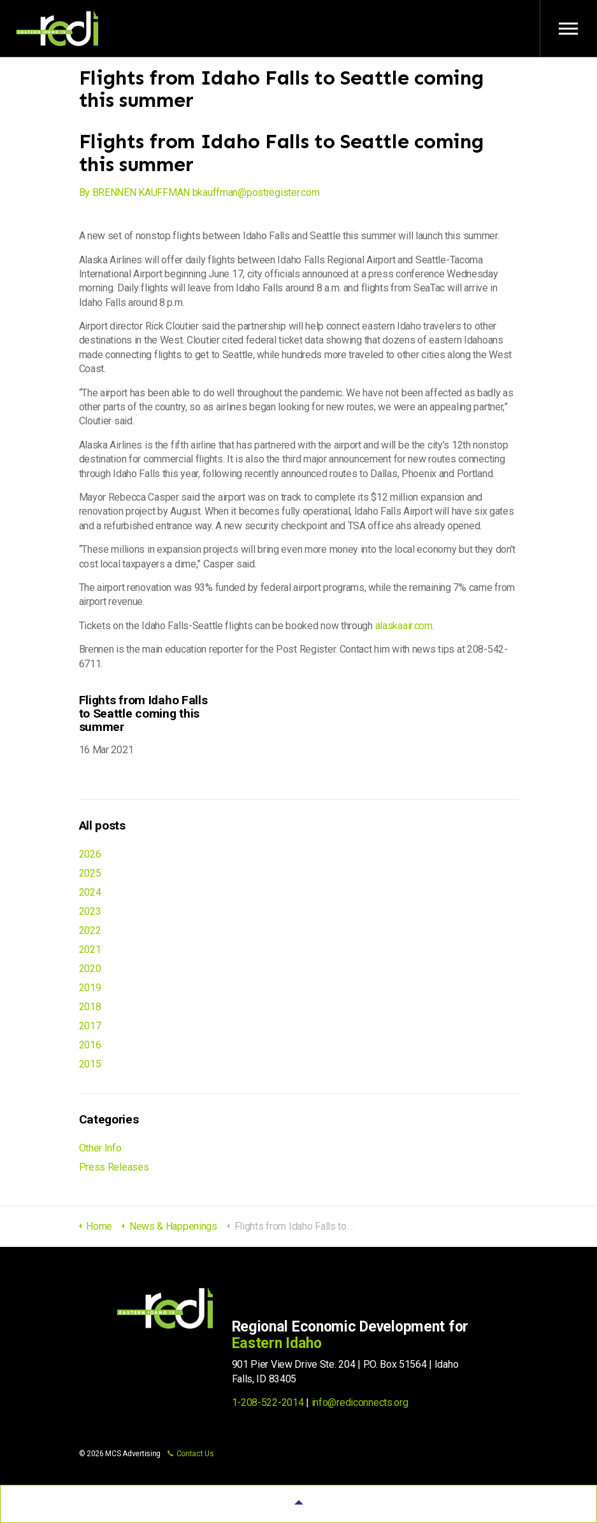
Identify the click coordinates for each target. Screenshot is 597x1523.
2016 (90, 1045)
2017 (90, 1026)
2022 (90, 930)
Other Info (100, 1148)
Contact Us (191, 1453)
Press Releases (114, 1167)
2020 (90, 969)
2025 (90, 873)
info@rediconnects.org (360, 1402)
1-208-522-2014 (268, 1402)
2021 (90, 949)
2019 (90, 988)
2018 (90, 1007)
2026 (90, 854)
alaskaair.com (404, 626)
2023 (90, 911)
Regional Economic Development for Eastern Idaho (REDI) (57, 29)
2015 (90, 1064)
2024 (90, 892)
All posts (102, 825)
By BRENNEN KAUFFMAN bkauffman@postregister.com (199, 192)
